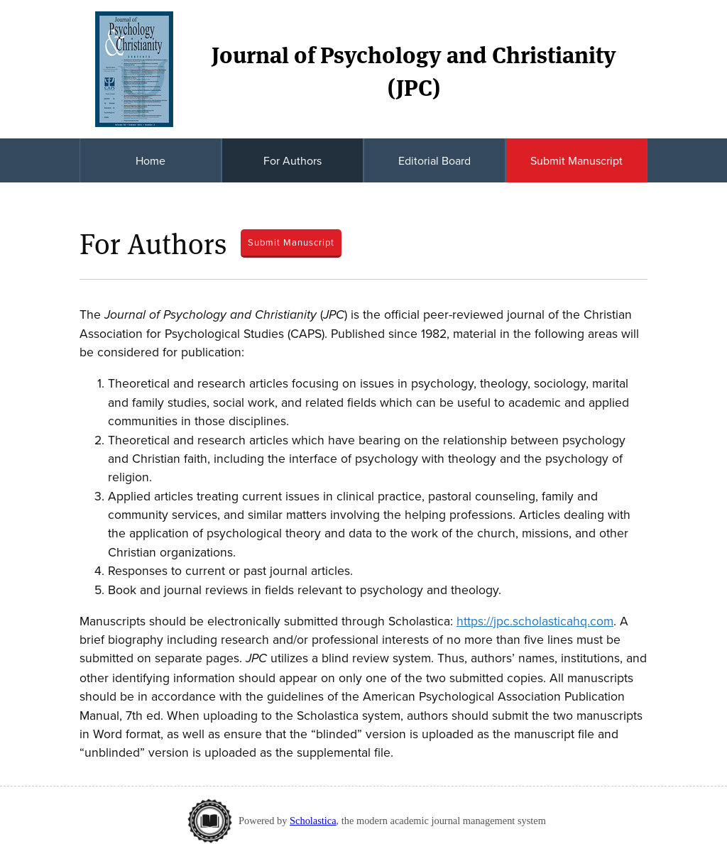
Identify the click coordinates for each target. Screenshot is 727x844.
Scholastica (313, 820)
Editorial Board (434, 160)
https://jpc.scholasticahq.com (535, 621)
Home (150, 160)
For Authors (292, 160)
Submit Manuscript (576, 160)
